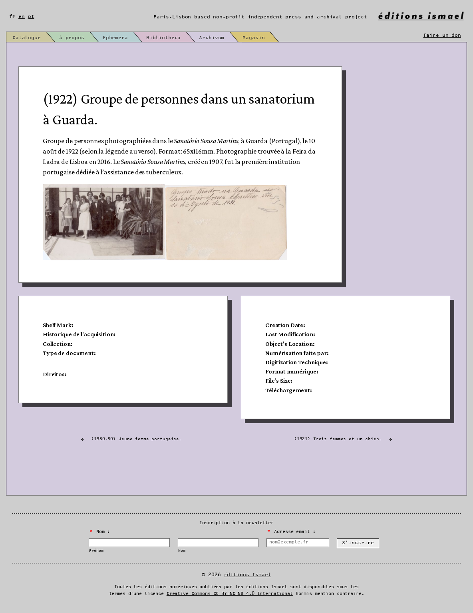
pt (31, 16)
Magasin (253, 38)
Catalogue (26, 38)
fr (12, 16)
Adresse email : (291, 532)
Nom (181, 551)
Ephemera (115, 38)
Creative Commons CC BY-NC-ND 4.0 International (230, 594)
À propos (71, 38)
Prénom (96, 551)
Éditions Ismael (247, 575)
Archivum (211, 38)
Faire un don (442, 35)
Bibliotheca (163, 38)
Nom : (99, 532)
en (21, 16)
